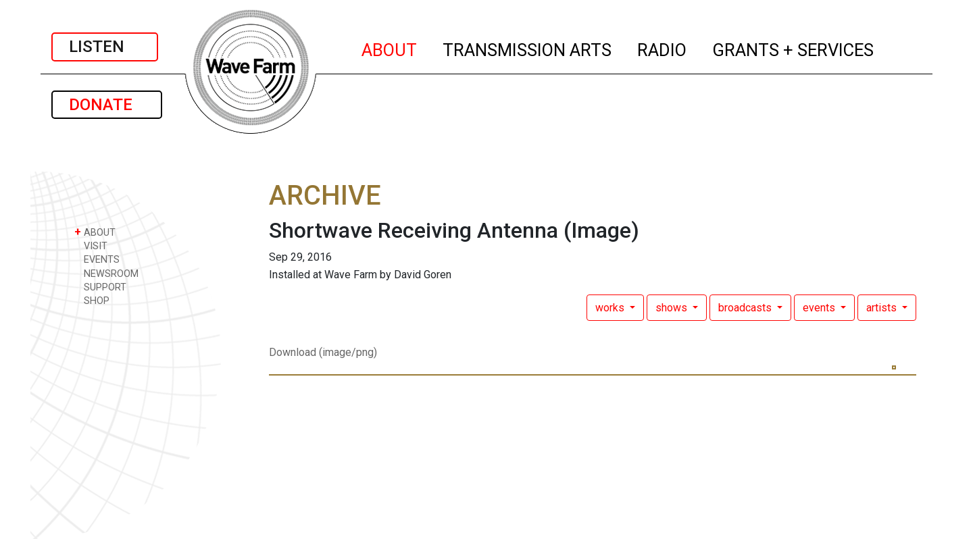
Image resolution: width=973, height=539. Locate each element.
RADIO (662, 48)
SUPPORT (100, 286)
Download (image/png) (323, 352)
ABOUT (389, 48)
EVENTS (97, 259)
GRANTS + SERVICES (793, 48)
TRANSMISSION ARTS (528, 48)
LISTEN (105, 46)
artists (882, 307)
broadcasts (746, 307)
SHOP (91, 300)
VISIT (90, 245)
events (820, 307)
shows (672, 307)
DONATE (107, 104)
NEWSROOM (106, 273)
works (611, 307)
